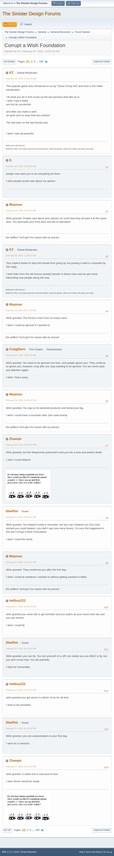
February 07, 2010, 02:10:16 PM (21, 606)
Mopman (15, 204)
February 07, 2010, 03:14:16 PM (21, 766)
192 (41, 61)
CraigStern (17, 349)
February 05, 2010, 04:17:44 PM (21, 310)
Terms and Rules (93, 852)
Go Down (9, 62)
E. (10, 160)
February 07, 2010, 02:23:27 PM (21, 690)
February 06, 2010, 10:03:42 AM (21, 355)
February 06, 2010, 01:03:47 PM (21, 400)
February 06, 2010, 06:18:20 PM (21, 445)
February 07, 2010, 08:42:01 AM (21, 517)
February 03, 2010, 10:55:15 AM (21, 78)
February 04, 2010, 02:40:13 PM (21, 210)
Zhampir (15, 439)
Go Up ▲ (107, 852)
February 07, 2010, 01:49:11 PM (21, 562)
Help (81, 852)
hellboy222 (17, 600)
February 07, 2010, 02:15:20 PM (21, 648)
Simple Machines (28, 852)
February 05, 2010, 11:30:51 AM (21, 255)
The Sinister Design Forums (31, 13)
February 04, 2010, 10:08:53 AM (21, 166)
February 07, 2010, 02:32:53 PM (21, 728)
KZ (11, 72)
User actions (102, 62)
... (37, 61)
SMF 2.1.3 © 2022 (10, 852)
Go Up (7, 830)
